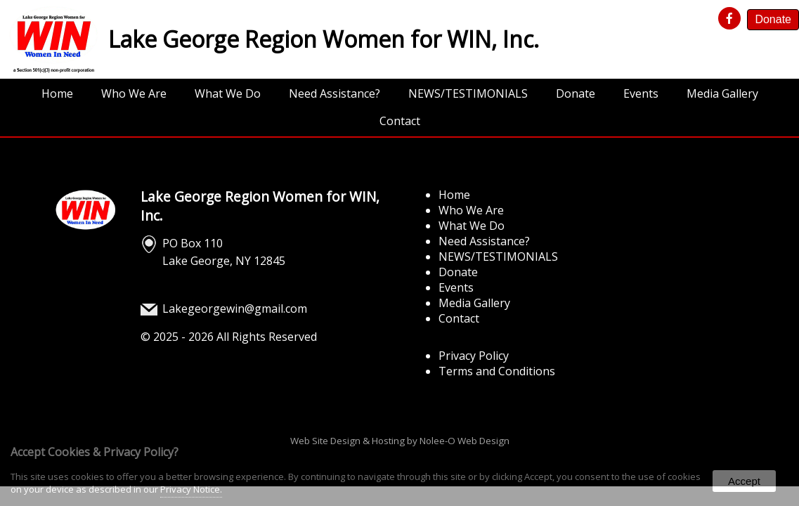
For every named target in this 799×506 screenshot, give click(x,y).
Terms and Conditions (497, 371)
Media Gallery (722, 93)
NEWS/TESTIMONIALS (468, 93)
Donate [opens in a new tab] (575, 93)
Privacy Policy (474, 355)
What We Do (228, 93)
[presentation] (731, 19)
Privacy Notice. (191, 489)
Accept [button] (744, 481)
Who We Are (134, 93)
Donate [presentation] (773, 19)
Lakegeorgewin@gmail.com (234, 308)
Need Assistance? (334, 93)
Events (640, 93)
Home (57, 93)
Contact (399, 121)
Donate (458, 272)
